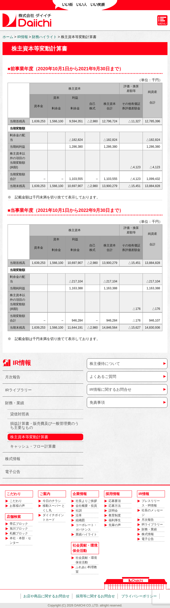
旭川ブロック (19, 528)
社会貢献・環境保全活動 (86, 560)
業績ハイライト (86, 534)
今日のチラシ (52, 501)
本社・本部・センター (20, 540)
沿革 (79, 515)
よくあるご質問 (103, 376)
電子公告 (12, 471)
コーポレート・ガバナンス (86, 527)
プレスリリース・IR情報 (151, 503)
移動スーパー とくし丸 (54, 508)
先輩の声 (115, 525)
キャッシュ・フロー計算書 (33, 446)
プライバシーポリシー (139, 596)
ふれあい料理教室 (86, 569)
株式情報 (12, 459)
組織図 (80, 520)
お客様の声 (17, 506)
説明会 (113, 510)
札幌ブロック (19, 533)
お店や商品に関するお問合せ (46, 596)
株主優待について (105, 363)
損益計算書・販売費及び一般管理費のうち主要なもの (44, 425)
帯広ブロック (19, 524)
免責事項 (97, 402)
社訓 (79, 510)
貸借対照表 (19, 414)
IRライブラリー (18, 390)
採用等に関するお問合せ (95, 596)
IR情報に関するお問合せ (110, 389)
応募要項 (115, 501)
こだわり (16, 501)
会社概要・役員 (86, 506)
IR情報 (22, 362)
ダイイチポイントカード (53, 517)
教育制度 (115, 515)
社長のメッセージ (152, 513)
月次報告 (12, 377)
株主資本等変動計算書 (29, 437)
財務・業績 (14, 403)
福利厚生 (115, 520)
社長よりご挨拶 (86, 501)
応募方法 (115, 506)
